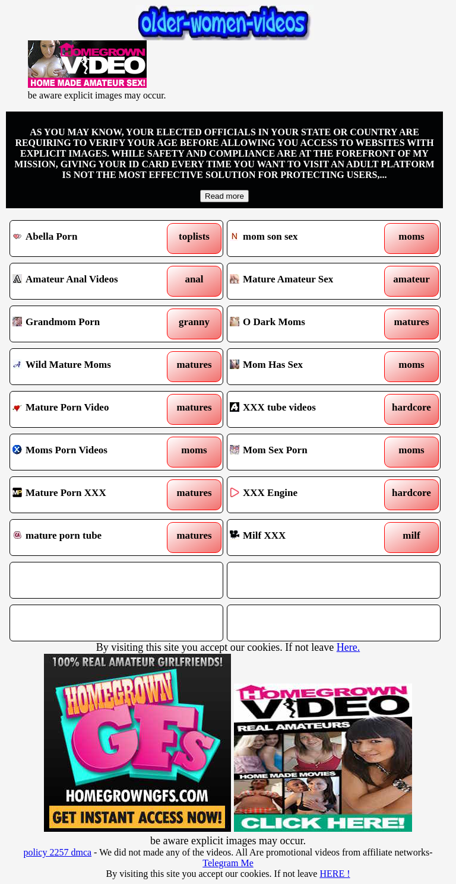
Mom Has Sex (306, 366)
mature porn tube (89, 537)
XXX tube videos (306, 409)
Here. (348, 647)
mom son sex (306, 238)
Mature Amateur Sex (306, 281)
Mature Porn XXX (89, 494)
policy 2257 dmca (57, 852)
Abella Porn (89, 238)
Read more (224, 196)
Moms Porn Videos (89, 452)
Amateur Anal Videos (89, 281)
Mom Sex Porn (306, 452)
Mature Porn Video (89, 409)
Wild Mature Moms (89, 366)
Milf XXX (306, 537)
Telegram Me (228, 863)
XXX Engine (306, 494)
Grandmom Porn (89, 324)
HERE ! (334, 874)
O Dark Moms (306, 324)
